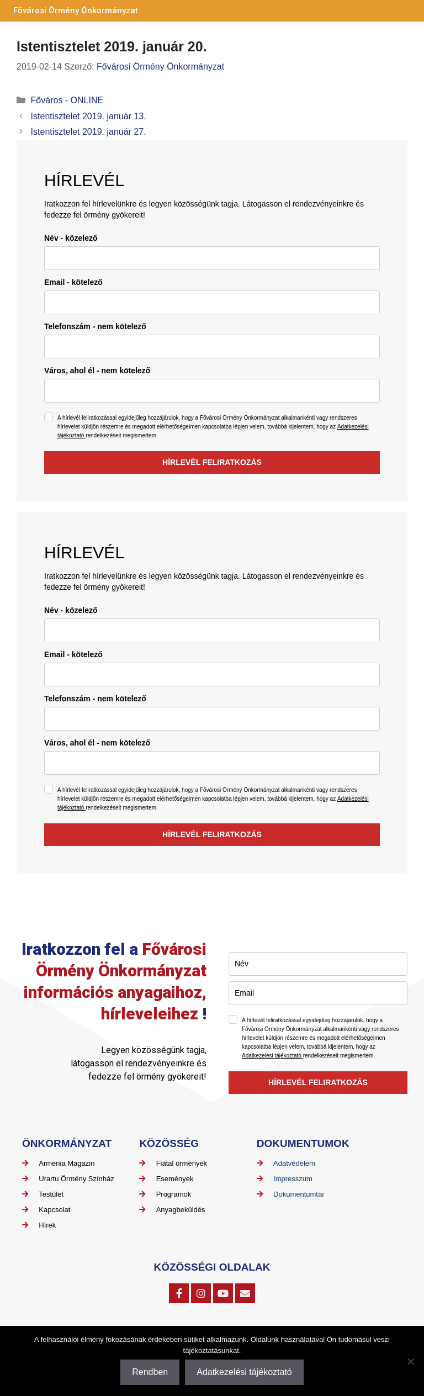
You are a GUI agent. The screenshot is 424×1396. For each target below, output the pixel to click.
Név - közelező (70, 238)
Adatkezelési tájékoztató (272, 1056)
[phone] (212, 346)
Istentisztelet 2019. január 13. (88, 116)
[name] (212, 258)
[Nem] (410, 1361)
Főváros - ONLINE (67, 100)
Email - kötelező (73, 282)
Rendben (150, 1372)
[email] (212, 302)
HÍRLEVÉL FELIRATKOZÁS (212, 462)
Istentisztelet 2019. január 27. (88, 131)
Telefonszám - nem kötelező (95, 326)
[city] (212, 391)
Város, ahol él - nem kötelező (97, 370)
